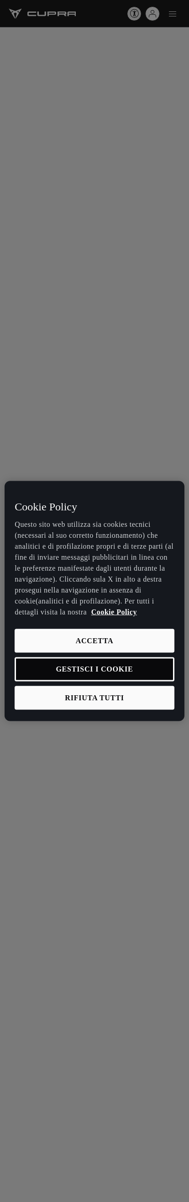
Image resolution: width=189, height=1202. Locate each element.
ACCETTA (95, 641)
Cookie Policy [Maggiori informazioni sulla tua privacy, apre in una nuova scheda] (114, 612)
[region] (94, 601)
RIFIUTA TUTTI (94, 697)
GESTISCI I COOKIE (94, 669)
